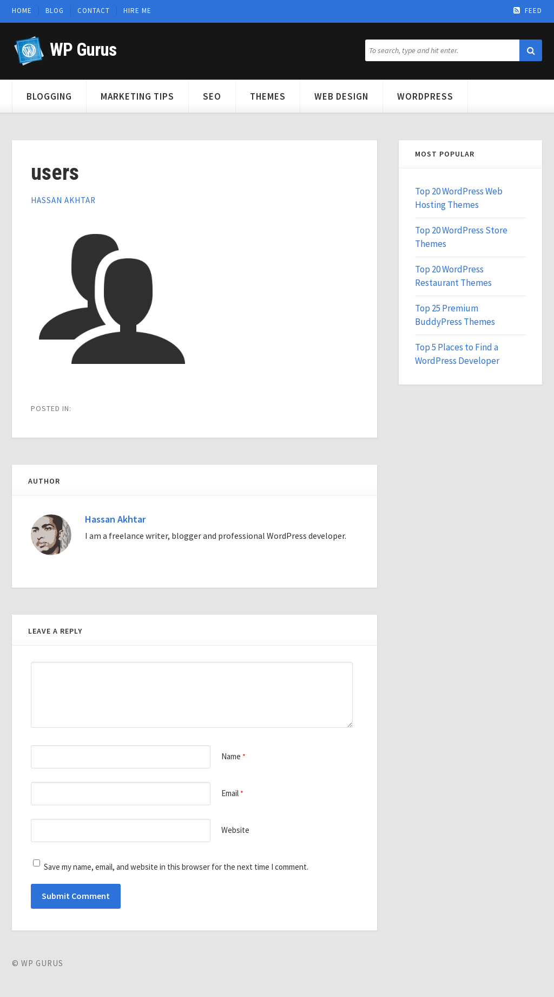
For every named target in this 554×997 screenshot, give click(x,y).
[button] (530, 50)
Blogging (49, 96)
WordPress (425, 96)
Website (235, 830)
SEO (212, 96)
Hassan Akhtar (63, 200)
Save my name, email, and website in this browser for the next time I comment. (176, 867)
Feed (527, 10)
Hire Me (137, 10)
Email (232, 793)
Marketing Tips (137, 96)
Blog (54, 10)
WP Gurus (83, 49)
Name (233, 756)
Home (22, 10)
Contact (93, 10)
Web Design (341, 96)
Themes (268, 96)
